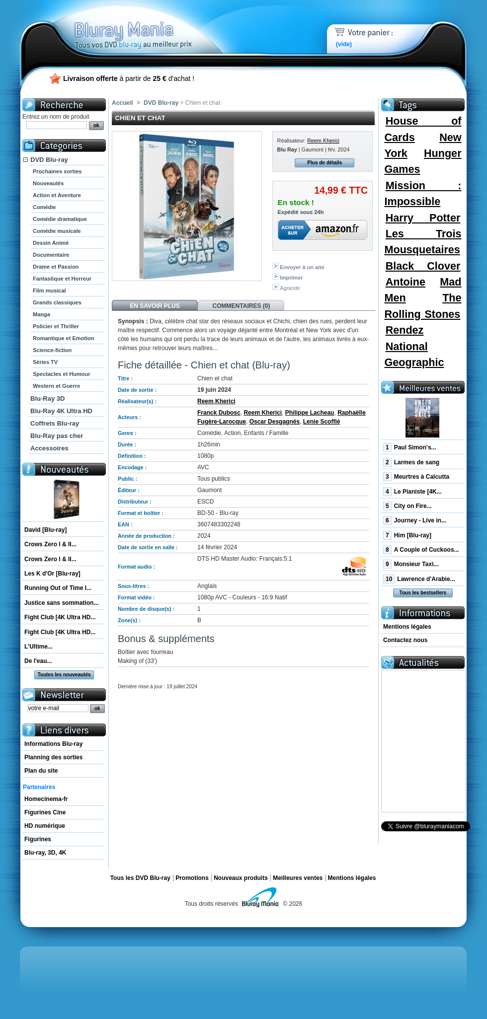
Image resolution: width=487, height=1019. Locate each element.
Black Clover (423, 266)
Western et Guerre (56, 386)
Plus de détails (324, 162)
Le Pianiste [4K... (412, 491)
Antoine (405, 282)
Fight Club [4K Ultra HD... (59, 617)
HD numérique (44, 825)
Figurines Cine (45, 812)
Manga (41, 314)
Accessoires (49, 448)
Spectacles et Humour (61, 374)
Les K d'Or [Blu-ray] (52, 573)
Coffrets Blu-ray (54, 423)
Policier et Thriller (56, 326)
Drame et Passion (56, 267)
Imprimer (291, 278)
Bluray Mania (152, 25)
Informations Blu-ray (53, 743)
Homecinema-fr (46, 799)
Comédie (44, 207)
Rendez (405, 330)
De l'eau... (38, 660)
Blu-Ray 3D (47, 398)
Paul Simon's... (409, 447)
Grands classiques (57, 302)
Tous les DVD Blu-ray (140, 877)
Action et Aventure (57, 195)
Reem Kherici (323, 141)
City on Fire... (407, 506)
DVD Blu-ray (49, 159)
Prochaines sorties (57, 171)
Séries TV (45, 362)
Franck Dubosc (219, 412)
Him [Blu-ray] (407, 535)
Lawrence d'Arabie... (419, 579)
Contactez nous (405, 640)
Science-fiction (52, 350)
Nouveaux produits (241, 877)
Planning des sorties (53, 757)
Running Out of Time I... (57, 587)
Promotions (192, 877)
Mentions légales (407, 626)
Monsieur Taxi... (410, 564)
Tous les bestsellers (423, 592)
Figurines (37, 839)
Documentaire (51, 255)
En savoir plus (154, 305)
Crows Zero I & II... (50, 544)
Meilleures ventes (298, 877)
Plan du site (41, 770)
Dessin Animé (51, 243)
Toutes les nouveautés (63, 674)
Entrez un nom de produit (55, 116)
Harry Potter (423, 218)
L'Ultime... (38, 646)
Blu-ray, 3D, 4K (45, 852)
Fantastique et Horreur (62, 279)
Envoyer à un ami (302, 267)
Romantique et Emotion (63, 338)
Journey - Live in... (414, 520)
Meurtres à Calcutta (416, 476)
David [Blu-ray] (45, 529)
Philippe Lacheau (309, 412)
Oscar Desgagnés (274, 421)
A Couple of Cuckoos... (421, 549)
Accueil (122, 102)
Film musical (49, 290)
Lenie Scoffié (321, 421)
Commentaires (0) (241, 305)
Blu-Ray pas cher (56, 435)
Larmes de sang (411, 462)
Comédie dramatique (60, 219)
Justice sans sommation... (61, 602)
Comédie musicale (57, 231)
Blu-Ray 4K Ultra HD (61, 411)
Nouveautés (48, 183)
